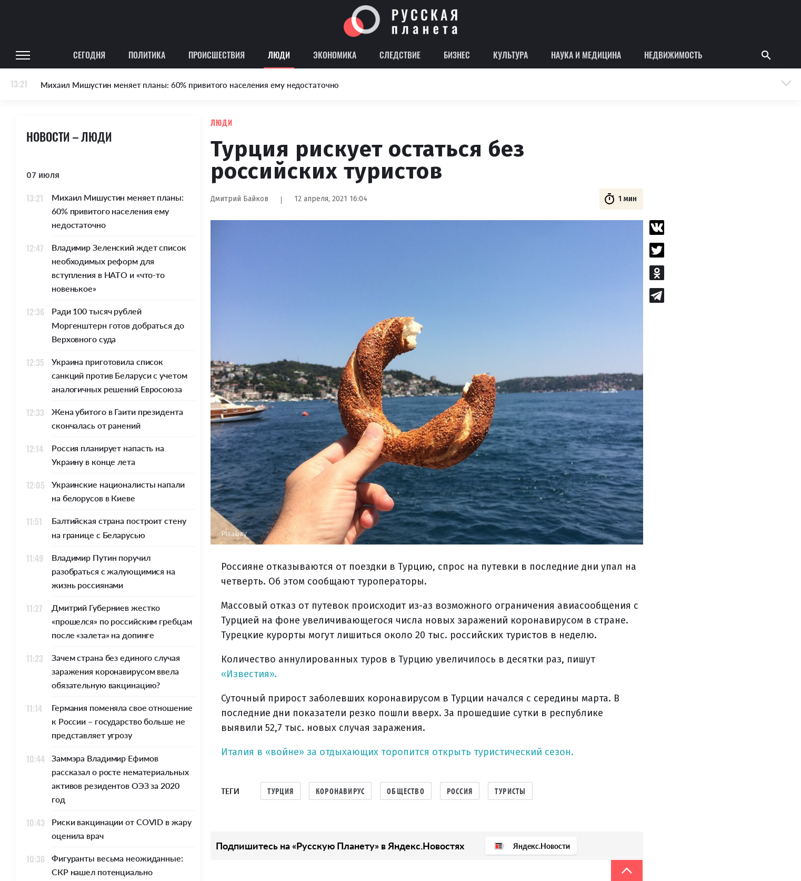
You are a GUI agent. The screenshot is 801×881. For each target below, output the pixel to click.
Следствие (399, 54)
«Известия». (249, 674)
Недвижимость (673, 54)
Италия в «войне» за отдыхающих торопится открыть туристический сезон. (397, 752)
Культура (510, 54)
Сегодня (89, 54)
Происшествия (216, 54)
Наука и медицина (586, 54)
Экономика (334, 54)
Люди (279, 54)
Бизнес (457, 54)
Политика (146, 54)
